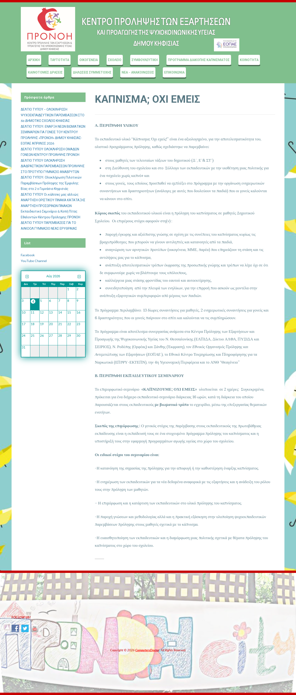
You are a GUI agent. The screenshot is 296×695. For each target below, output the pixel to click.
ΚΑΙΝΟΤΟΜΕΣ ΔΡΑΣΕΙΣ (45, 72)
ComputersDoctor (147, 650)
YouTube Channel (34, 261)
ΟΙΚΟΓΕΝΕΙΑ (88, 60)
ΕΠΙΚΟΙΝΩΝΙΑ (174, 72)
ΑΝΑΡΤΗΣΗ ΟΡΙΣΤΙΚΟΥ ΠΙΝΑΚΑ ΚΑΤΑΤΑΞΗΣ (53, 200)
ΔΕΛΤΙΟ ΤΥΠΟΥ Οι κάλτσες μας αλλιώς (50, 194)
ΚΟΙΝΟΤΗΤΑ (249, 60)
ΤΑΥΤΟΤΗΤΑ (59, 60)
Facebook (28, 255)
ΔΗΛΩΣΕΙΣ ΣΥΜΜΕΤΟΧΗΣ (92, 72)
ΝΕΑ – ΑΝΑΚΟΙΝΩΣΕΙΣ (138, 72)
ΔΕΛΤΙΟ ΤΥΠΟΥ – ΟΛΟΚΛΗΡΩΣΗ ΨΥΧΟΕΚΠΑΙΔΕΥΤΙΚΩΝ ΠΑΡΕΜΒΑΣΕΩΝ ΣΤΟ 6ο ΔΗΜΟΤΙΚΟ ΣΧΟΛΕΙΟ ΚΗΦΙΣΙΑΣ (52, 115)
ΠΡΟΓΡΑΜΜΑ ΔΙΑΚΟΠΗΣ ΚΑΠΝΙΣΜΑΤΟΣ (199, 60)
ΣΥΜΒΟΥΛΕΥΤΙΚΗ (145, 60)
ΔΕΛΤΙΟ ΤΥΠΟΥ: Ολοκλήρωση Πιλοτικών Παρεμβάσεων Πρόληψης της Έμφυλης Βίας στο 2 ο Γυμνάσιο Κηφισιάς (51, 183)
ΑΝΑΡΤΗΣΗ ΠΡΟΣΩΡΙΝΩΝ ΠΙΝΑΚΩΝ (46, 206)
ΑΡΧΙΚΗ (34, 60)
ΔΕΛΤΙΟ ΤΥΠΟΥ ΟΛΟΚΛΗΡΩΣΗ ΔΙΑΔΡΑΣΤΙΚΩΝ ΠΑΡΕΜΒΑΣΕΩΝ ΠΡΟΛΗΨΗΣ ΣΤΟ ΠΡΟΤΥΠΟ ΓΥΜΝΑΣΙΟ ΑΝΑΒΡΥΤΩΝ (53, 166)
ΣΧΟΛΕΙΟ (114, 60)
